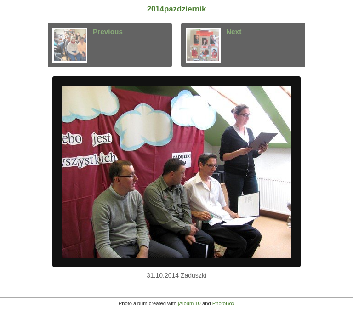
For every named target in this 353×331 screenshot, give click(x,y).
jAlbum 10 (189, 303)
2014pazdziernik (176, 9)
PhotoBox (223, 303)
